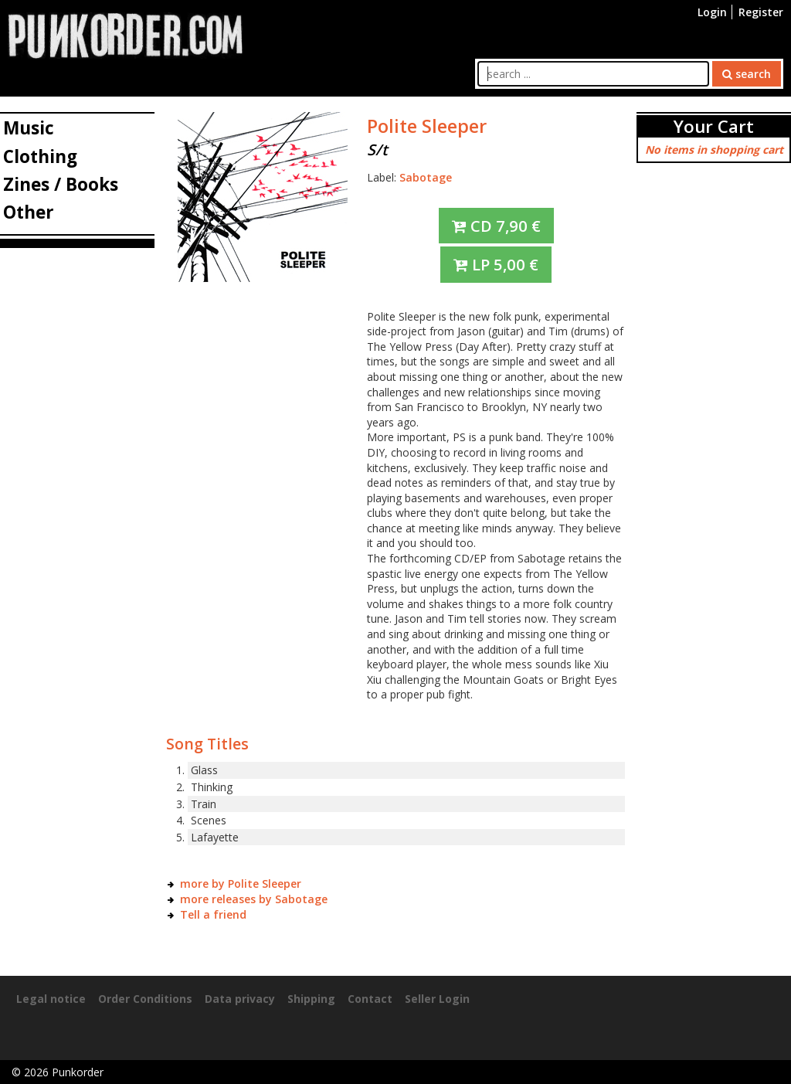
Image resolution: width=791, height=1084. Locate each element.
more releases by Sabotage (254, 899)
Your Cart (714, 126)
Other (28, 212)
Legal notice (51, 998)
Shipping (311, 998)
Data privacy (240, 998)
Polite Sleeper (427, 126)
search (746, 73)
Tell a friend (213, 914)
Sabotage (425, 177)
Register (760, 12)
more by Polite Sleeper (240, 883)
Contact (370, 998)
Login (712, 12)
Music (28, 128)
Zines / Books (60, 184)
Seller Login (437, 998)
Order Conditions (145, 998)
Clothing (40, 156)
